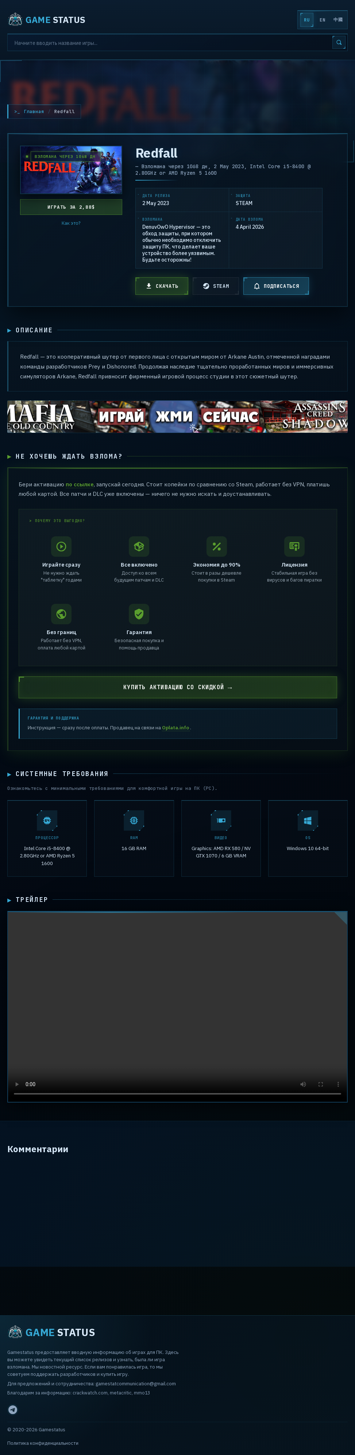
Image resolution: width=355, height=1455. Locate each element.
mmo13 (142, 1393)
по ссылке (80, 485)
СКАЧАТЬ (161, 286)
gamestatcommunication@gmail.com (136, 1383)
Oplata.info (176, 728)
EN (322, 20)
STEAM (215, 286)
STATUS (46, 20)
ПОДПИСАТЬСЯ (276, 286)
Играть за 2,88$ (71, 207)
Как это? (71, 223)
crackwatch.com (90, 1393)
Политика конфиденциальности (42, 1443)
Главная (34, 111)
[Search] (177, 42)
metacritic (121, 1393)
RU (306, 20)
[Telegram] (12, 1409)
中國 (338, 20)
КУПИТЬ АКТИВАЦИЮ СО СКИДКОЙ (173, 688)
